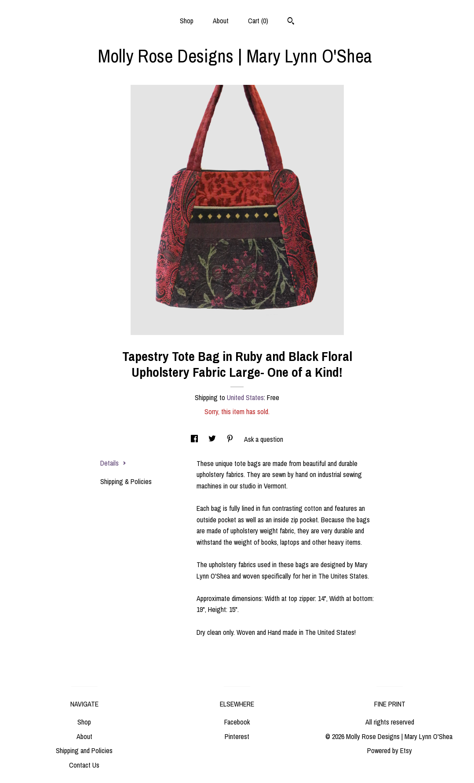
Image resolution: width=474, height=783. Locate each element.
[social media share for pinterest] (230, 439)
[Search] (291, 22)
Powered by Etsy (389, 750)
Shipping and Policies (84, 750)
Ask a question (263, 439)
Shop (186, 20)
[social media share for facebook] (195, 439)
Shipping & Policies (126, 481)
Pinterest (237, 736)
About (221, 20)
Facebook (237, 722)
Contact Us (84, 765)
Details (113, 463)
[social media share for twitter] (213, 439)
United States (245, 397)
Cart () (258, 20)
